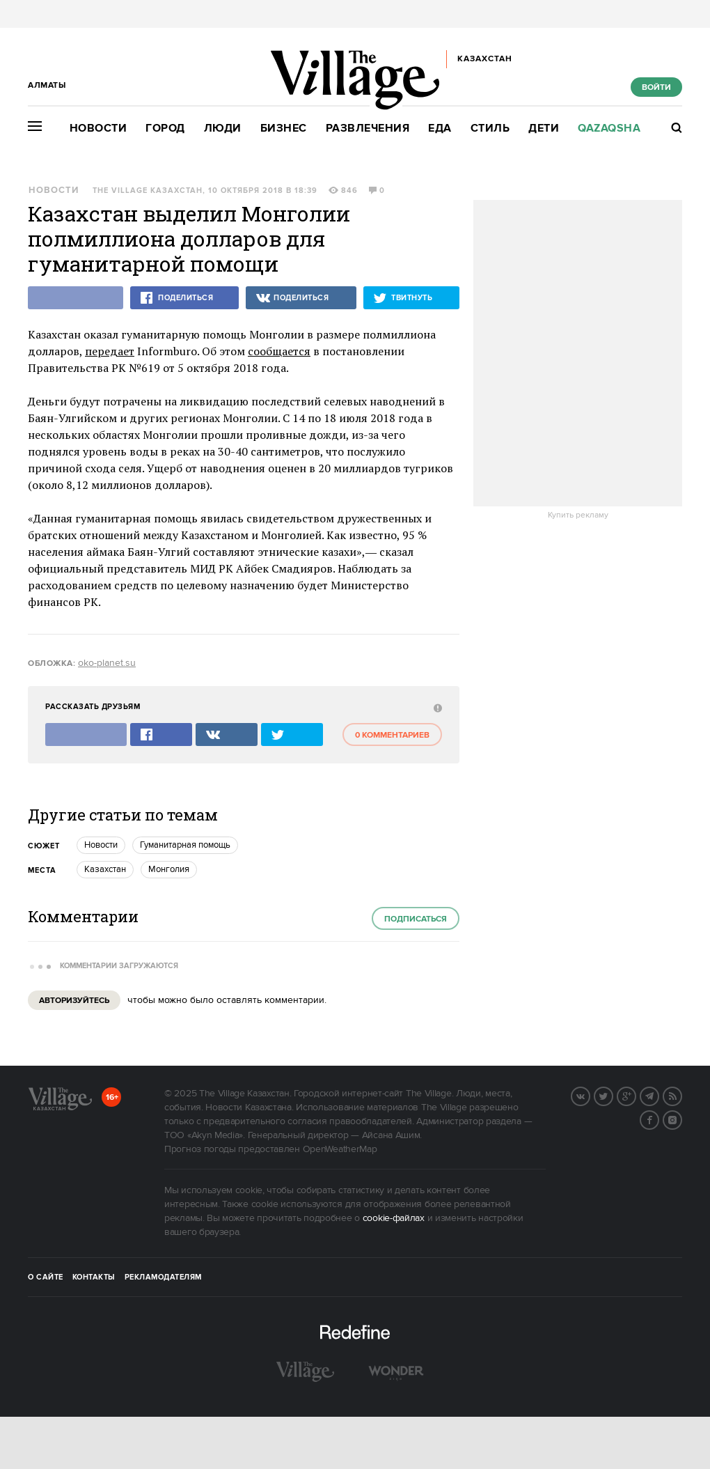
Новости (98, 128)
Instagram (681, 1118)
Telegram (658, 1095)
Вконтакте (589, 1095)
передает (109, 351)
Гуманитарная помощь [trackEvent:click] (185, 844)
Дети (543, 128)
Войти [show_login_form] (656, 87)
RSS (681, 1095)
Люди (223, 128)
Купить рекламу (578, 515)
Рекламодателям (163, 1277)
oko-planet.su (107, 663)
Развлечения (368, 128)
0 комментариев (392, 735)
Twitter (612, 1095)
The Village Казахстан (148, 191)
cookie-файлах (394, 1218)
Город (165, 128)
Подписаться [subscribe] (415, 919)
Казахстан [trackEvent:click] (105, 869)
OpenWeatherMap (340, 1149)
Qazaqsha (609, 128)
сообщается (279, 351)
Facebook (658, 1118)
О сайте (45, 1277)
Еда (440, 128)
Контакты (94, 1277)
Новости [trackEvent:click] (101, 844)
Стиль (490, 128)
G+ (635, 1095)
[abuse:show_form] (436, 707)
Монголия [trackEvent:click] (168, 869)
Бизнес (283, 128)
